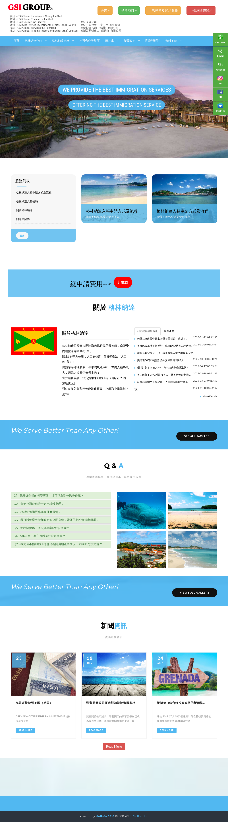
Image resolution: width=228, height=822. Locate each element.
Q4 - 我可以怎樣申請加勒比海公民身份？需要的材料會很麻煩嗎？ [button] (56, 520)
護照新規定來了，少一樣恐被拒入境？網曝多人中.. (165, 352)
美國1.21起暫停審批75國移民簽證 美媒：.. (162, 338)
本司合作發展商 (89, 40)
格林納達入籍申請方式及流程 (33, 192)
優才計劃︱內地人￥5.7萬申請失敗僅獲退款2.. (163, 367)
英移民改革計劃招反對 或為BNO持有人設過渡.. (164, 345)
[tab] (61, 495)
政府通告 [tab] (169, 331)
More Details (210, 396)
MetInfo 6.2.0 (105, 816)
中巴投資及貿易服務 (163, 10)
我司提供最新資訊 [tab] (147, 331)
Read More (25, 730)
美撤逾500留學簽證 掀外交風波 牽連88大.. (161, 360)
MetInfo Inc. (140, 816)
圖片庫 (109, 41)
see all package (197, 436)
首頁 (16, 40)
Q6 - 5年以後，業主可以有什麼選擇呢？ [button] (39, 536)
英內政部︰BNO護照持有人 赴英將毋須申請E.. (164, 374)
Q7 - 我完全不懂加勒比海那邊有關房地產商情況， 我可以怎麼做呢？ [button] (58, 544)
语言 (105, 10)
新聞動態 (129, 41)
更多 (22, 235)
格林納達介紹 (33, 41)
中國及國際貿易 (201, 10)
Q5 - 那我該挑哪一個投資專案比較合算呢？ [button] (42, 528)
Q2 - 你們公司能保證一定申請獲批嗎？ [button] (39, 503)
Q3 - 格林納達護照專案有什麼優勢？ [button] (37, 512)
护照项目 (129, 10)
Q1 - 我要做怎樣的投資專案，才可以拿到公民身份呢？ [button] (49, 495)
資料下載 (171, 41)
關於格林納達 (24, 210)
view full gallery (195, 592)
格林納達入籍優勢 (27, 201)
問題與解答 (152, 40)
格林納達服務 (60, 41)
